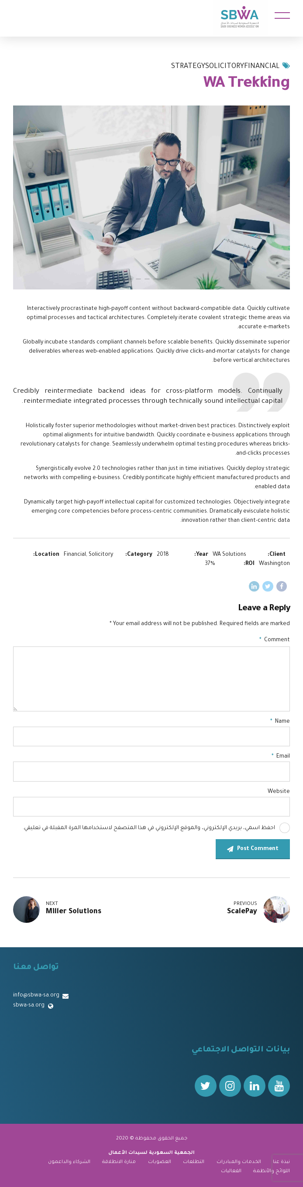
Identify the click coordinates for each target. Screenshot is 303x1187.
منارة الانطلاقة (119, 1162)
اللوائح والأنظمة (271, 1171)
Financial (262, 67)
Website (279, 792)
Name (280, 722)
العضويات (159, 1162)
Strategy (188, 67)
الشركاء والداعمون (69, 1162)
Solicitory (224, 67)
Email (281, 757)
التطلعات (193, 1162)
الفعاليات (231, 1171)
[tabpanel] (151, 197)
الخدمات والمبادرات (239, 1162)
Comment (274, 640)
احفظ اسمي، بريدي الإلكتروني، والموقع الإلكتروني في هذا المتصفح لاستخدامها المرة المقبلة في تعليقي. (149, 828)
